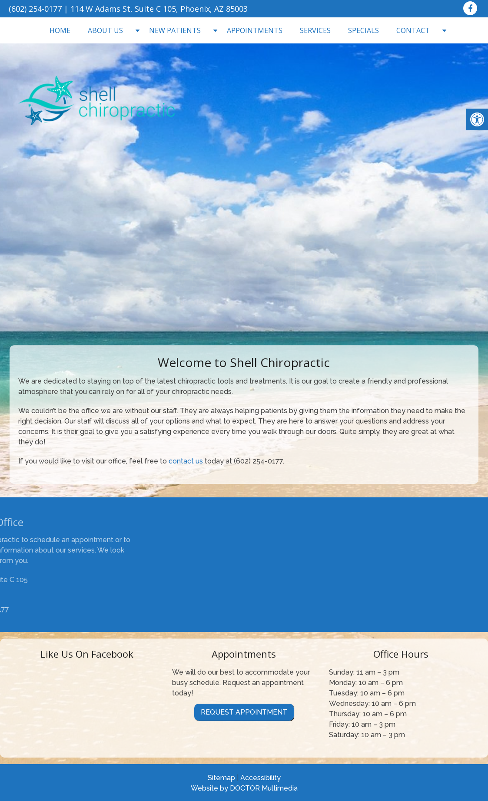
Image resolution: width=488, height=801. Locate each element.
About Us (105, 30)
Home (60, 30)
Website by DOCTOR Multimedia (244, 788)
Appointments (254, 30)
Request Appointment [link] (244, 712)
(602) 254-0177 (35, 8)
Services (315, 30)
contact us (186, 461)
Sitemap (221, 778)
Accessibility (260, 778)
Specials (363, 30)
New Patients (175, 30)
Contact (413, 30)
